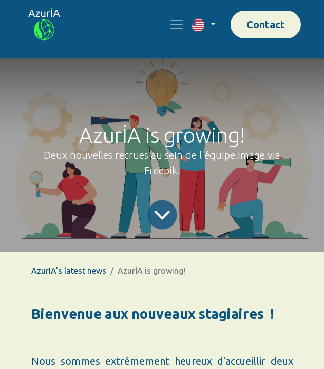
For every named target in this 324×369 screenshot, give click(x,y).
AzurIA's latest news (68, 270)
